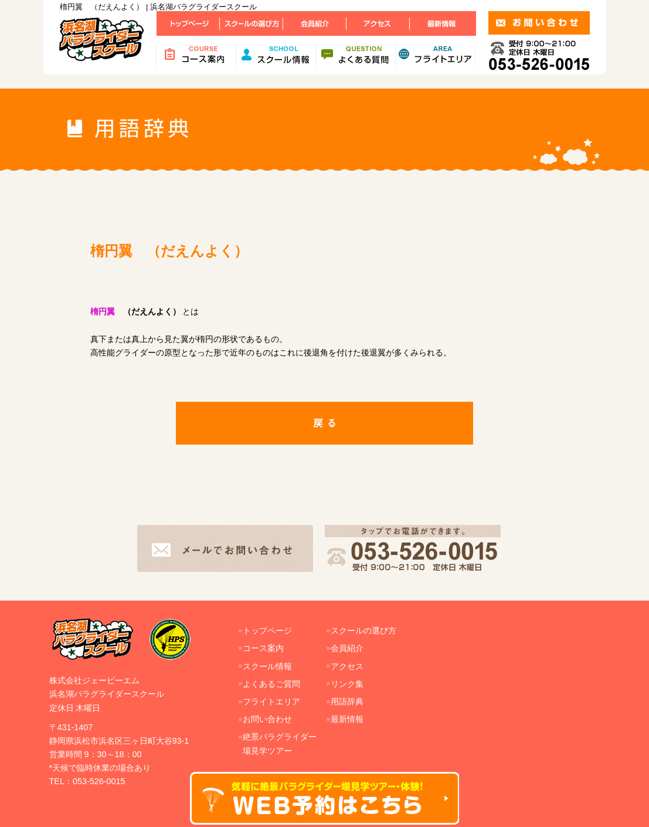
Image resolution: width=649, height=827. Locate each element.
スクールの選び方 (363, 630)
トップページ (267, 630)
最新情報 (347, 719)
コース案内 (263, 648)
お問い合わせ (267, 719)
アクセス (347, 666)
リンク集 (347, 684)
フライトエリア (271, 701)
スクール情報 (267, 666)
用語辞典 (347, 701)
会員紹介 (347, 648)
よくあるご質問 (271, 684)
